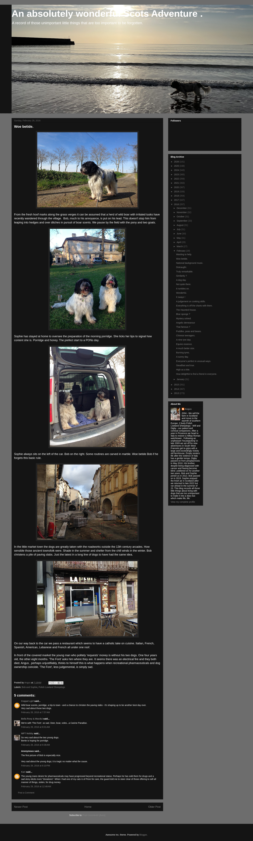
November (182, 212)
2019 (177, 191)
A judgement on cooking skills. (191, 301)
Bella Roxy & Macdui (32, 718)
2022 (177, 178)
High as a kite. (183, 369)
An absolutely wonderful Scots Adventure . (107, 13)
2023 (177, 174)
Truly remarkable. (184, 271)
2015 (177, 384)
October (181, 216)
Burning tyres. (183, 352)
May (179, 238)
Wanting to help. (184, 254)
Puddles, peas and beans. (188, 331)
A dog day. (181, 280)
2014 (177, 389)
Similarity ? (181, 276)
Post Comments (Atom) (94, 815)
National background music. (189, 263)
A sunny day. (182, 357)
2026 (177, 161)
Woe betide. (182, 259)
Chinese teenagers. (185, 335)
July (179, 229)
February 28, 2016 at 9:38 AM (35, 745)
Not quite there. (183, 284)
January (181, 379)
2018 (177, 195)
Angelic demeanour (185, 322)
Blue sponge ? (183, 314)
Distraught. (181, 267)
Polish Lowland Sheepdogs (52, 687)
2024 (177, 170)
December (182, 208)
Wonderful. (181, 293)
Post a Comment (26, 792)
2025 (177, 166)
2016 (177, 204)
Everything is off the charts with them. (194, 305)
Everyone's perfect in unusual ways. (193, 361)
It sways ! (180, 297)
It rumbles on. (182, 288)
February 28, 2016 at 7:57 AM (35, 712)
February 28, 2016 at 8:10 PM (35, 765)
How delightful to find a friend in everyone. (196, 374)
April (179, 242)
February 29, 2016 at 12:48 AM (36, 786)
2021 (177, 183)
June (179, 233)
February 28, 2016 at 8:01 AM (35, 727)
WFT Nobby (27, 733)
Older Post (154, 806)
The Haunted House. (186, 310)
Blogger (143, 834)
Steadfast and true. (185, 365)
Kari (23, 772)
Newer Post (21, 806)
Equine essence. (184, 344)
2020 (177, 187)
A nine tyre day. (183, 339)
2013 (177, 393)
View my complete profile (183, 502)
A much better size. (185, 348)
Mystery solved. (183, 318)
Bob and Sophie (29, 687)
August (180, 225)
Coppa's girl (27, 701)
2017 (177, 200)
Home (87, 806)
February (181, 251)
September (182, 221)
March (180, 246)
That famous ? (183, 327)
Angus (188, 409)
